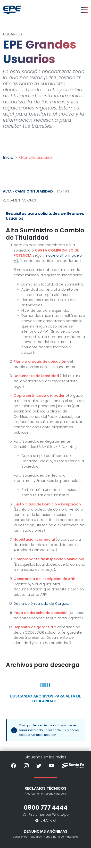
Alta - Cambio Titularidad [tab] (28, 191)
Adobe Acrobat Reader (37, 734)
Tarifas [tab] (63, 191)
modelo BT (54, 255)
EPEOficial (48, 820)
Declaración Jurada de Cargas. (41, 603)
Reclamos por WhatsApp (48, 814)
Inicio (8, 157)
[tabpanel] (45, 478)
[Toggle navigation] (84, 10)
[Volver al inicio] (12, 9)
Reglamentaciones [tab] (19, 200)
